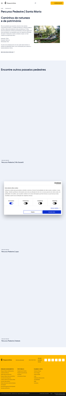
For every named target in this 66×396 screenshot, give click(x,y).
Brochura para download (7, 52)
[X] (52, 360)
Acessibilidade (37, 379)
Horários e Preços (37, 371)
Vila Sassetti (3, 384)
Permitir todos (52, 212)
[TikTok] (56, 360)
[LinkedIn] (63, 360)
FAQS (35, 381)
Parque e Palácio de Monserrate (7, 371)
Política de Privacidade (60, 394)
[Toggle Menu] (2, 3)
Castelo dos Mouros (5, 372)
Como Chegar (37, 372)
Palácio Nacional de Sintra (6, 374)
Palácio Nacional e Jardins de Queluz (8, 383)
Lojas (35, 376)
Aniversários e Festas (21, 376)
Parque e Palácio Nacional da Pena (8, 376)
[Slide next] (64, 340)
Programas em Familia (21, 371)
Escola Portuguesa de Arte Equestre (8, 386)
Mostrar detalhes (55, 208)
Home (2, 8)
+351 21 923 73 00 (32, 360)
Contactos (36, 383)
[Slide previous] (61, 340)
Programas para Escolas (22, 372)
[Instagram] (49, 360)
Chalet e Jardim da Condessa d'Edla (8, 379)
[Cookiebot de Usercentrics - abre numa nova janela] (55, 183)
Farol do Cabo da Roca (5, 381)
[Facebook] (45, 360)
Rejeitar (33, 212)
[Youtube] (59, 360)
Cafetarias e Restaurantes (39, 378)
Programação (8, 8)
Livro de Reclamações (44, 393)
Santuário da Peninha (5, 388)
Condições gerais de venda (59, 393)
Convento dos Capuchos (6, 378)
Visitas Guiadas (37, 374)
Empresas (19, 374)
